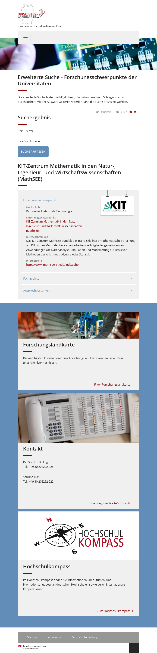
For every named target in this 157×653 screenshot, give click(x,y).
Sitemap (32, 637)
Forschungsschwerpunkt (39, 200)
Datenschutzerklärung (84, 637)
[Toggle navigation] (25, 37)
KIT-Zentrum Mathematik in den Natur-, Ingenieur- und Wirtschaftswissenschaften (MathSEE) (54, 226)
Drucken (104, 112)
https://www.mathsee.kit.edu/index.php (52, 265)
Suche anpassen (33, 152)
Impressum (54, 637)
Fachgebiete (31, 278)
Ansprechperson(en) (37, 290)
